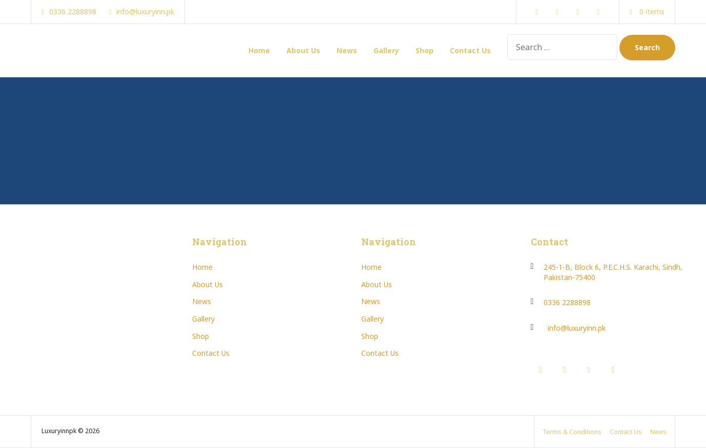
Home (259, 50)
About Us (303, 50)
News (347, 50)
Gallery (386, 50)
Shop (424, 50)
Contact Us (470, 50)
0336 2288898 (567, 302)
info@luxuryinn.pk (577, 328)
